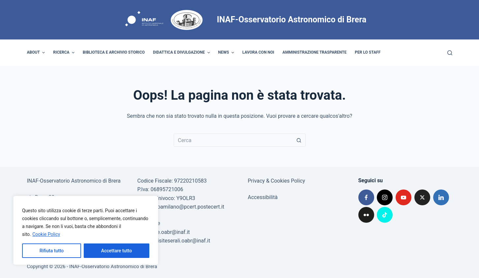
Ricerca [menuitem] (64, 53)
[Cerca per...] (233, 140)
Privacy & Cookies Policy (276, 181)
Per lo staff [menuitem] (367, 52)
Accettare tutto (116, 250)
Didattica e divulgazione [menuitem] (182, 53)
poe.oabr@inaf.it (170, 232)
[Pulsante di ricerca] (299, 140)
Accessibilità (263, 197)
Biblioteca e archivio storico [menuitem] (114, 52)
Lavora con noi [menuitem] (258, 52)
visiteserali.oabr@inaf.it (182, 241)
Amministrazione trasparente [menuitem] (314, 52)
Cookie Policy (46, 234)
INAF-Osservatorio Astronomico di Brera (292, 19)
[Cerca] (449, 52)
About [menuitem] (37, 53)
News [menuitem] (227, 53)
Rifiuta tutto (52, 250)
